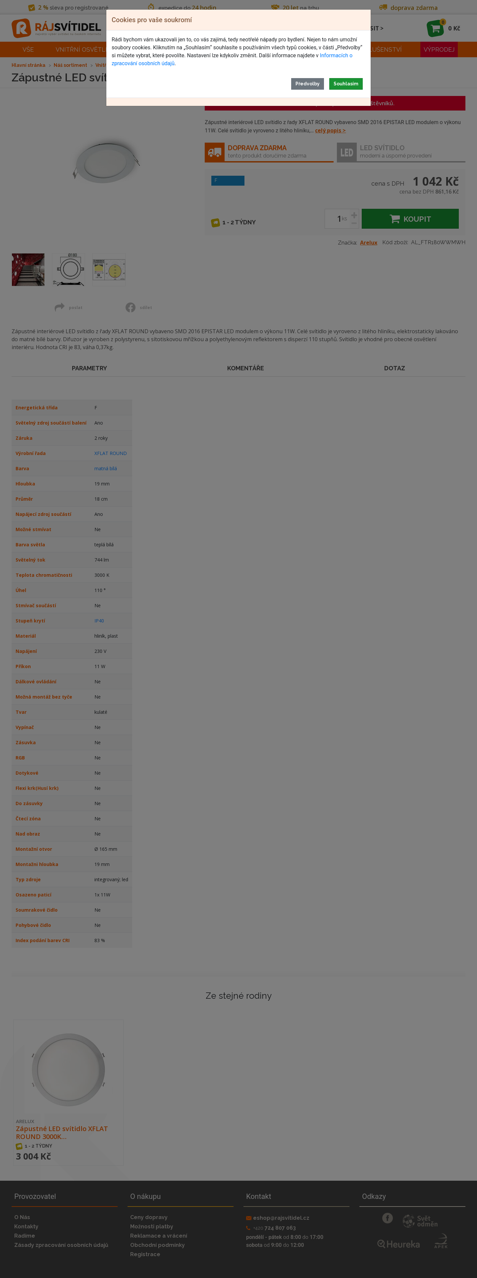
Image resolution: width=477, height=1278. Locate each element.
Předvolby (307, 83)
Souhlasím (346, 83)
